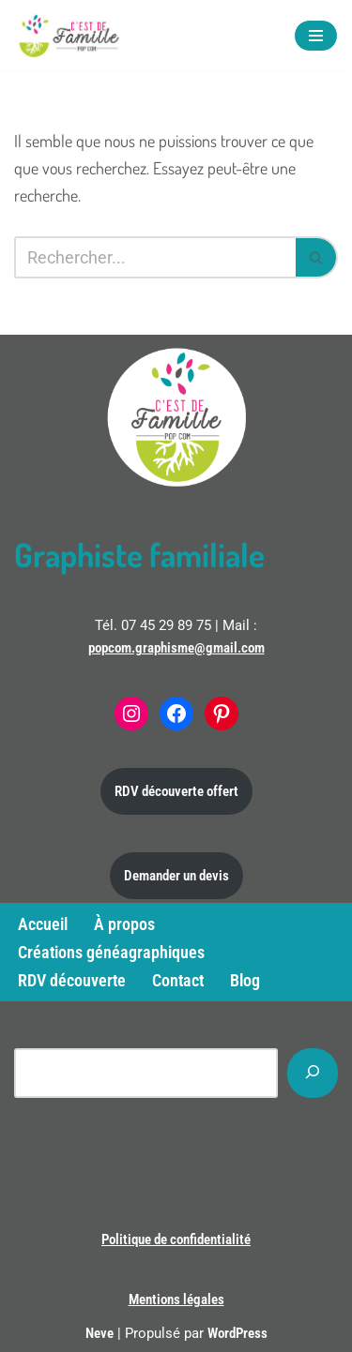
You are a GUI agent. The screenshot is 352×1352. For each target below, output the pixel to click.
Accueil (43, 924)
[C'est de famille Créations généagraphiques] (70, 35)
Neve (99, 1333)
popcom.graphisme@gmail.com (176, 647)
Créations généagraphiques (111, 952)
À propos (124, 924)
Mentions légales (176, 1299)
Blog (245, 980)
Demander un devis (176, 875)
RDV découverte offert (176, 791)
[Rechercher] (155, 257)
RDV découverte (72, 980)
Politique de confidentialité (176, 1239)
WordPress (237, 1333)
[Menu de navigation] (316, 36)
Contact (178, 980)
